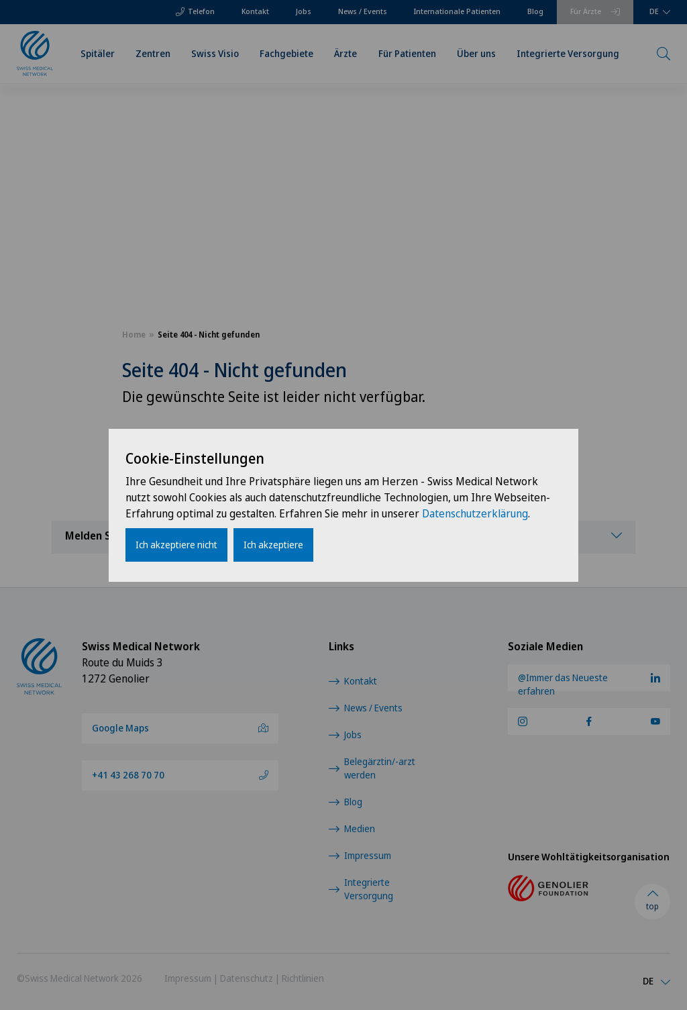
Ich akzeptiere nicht (176, 544)
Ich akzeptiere (273, 544)
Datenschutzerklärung (475, 513)
